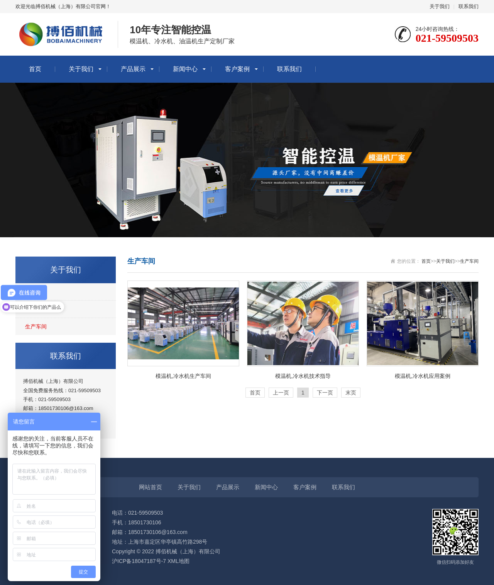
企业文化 (36, 309)
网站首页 (150, 487)
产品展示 (133, 69)
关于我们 (440, 6)
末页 (350, 392)
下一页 (325, 392)
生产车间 (36, 326)
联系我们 (468, 6)
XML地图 (178, 561)
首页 (35, 69)
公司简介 (36, 292)
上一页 (281, 392)
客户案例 (237, 69)
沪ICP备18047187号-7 (139, 561)
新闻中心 (185, 69)
